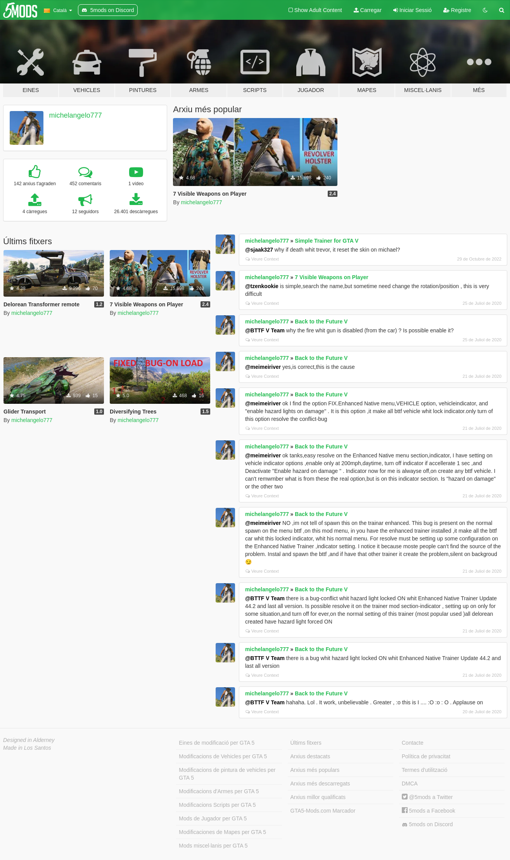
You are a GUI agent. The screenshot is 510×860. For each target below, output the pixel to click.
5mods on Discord (427, 824)
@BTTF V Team (265, 330)
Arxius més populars (315, 770)
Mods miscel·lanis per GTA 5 (213, 846)
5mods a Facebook (428, 810)
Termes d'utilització (425, 770)
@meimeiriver (263, 367)
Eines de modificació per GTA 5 (216, 743)
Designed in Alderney (29, 740)
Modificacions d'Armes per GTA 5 (219, 791)
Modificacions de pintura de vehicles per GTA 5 (227, 774)
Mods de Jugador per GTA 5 (213, 818)
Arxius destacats (310, 756)
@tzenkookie (261, 286)
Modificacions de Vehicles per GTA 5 (223, 756)
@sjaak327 (259, 250)
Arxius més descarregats (320, 783)
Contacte (413, 743)
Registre (457, 10)
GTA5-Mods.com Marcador (323, 811)
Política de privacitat (426, 756)
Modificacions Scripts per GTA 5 (217, 805)
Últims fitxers (306, 743)
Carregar (368, 10)
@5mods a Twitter (427, 797)
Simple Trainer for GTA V (326, 241)
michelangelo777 (75, 115)
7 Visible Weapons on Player (331, 277)
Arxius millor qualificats (318, 797)
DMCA (410, 783)
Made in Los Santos (27, 748)
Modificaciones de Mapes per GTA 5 (222, 832)
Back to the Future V (321, 321)
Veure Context (262, 259)
